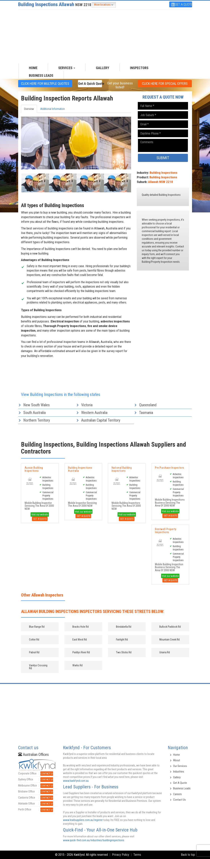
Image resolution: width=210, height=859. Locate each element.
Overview (29, 108)
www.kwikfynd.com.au (76, 780)
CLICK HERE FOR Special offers (165, 84)
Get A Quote (40, 518)
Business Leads (41, 75)
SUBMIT (162, 158)
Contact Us (179, 799)
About (176, 760)
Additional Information (52, 108)
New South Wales (36, 405)
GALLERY (102, 68)
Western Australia (94, 412)
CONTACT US (47, 773)
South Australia (34, 412)
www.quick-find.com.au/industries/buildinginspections (93, 840)
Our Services (180, 766)
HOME (33, 68)
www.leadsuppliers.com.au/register (83, 820)
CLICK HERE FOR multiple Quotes (45, 84)
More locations (103, 5)
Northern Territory (36, 420)
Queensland (147, 405)
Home (176, 754)
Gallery (177, 777)
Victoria (86, 405)
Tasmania (146, 412)
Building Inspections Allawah (54, 4)
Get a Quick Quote (90, 84)
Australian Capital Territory (100, 420)
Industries (178, 771)
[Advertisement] (105, 37)
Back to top (188, 855)
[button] (29, 182)
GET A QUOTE (181, 4)
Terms (137, 855)
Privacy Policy (120, 855)
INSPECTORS (139, 68)
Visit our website (39, 514)
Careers (177, 794)
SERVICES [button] (66, 68)
